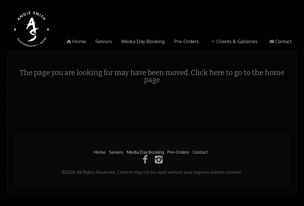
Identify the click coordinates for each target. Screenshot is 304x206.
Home (76, 41)
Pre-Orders (186, 41)
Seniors (103, 41)
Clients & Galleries (234, 41)
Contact (280, 41)
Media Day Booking (143, 41)
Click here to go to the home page (214, 76)
